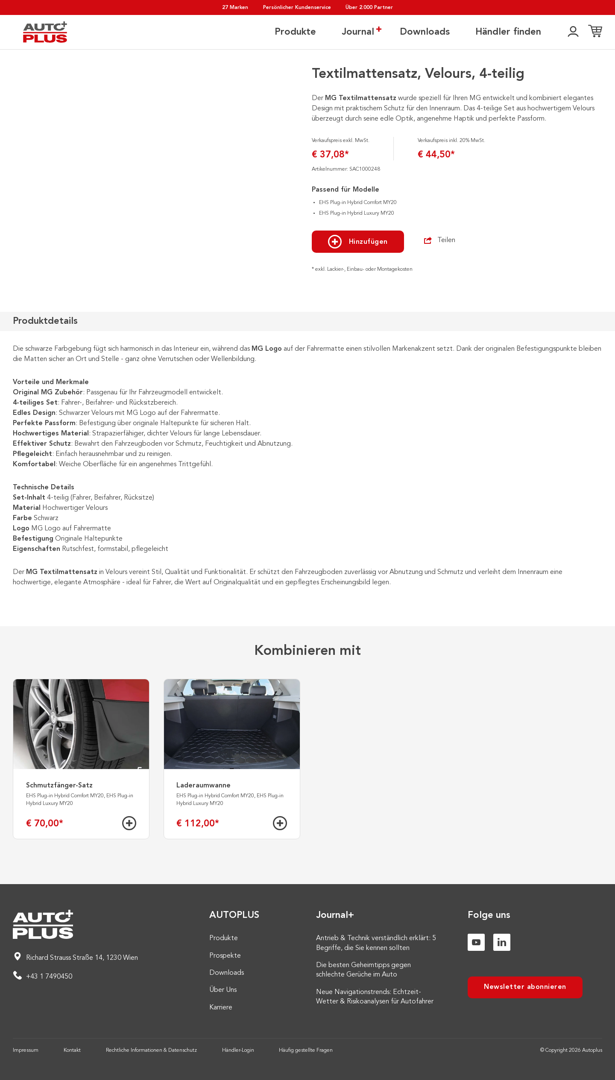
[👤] (573, 32)
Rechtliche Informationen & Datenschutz (151, 1050)
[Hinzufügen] (129, 823)
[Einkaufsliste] (595, 32)
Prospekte (225, 956)
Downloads (425, 32)
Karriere (220, 1007)
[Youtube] (476, 942)
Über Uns (223, 990)
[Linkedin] (501, 942)
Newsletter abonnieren (525, 987)
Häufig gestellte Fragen (306, 1050)
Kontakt (72, 1050)
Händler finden (508, 32)
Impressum (25, 1050)
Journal (358, 32)
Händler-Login (238, 1050)
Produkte (295, 32)
